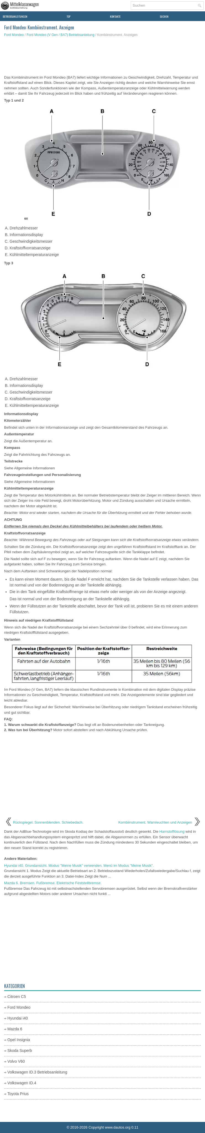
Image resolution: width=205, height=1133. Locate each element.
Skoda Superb (19, 1050)
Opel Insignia (18, 1040)
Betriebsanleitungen (15, 16)
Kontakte (115, 16)
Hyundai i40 (17, 1018)
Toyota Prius (18, 1093)
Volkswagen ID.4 (21, 1083)
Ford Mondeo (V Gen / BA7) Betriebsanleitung (60, 35)
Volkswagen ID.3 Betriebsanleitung (37, 1072)
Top (68, 16)
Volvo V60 (16, 1061)
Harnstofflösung (172, 831)
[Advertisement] (102, 56)
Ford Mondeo (14, 35)
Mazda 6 (14, 1029)
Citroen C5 (16, 996)
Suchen (164, 16)
